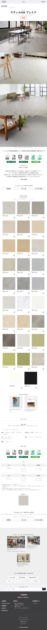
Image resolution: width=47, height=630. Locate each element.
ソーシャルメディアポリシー (23, 619)
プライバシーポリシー (23, 617)
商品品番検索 (22, 577)
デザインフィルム (22, 608)
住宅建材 (19, 605)
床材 (17, 606)
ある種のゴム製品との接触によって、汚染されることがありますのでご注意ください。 (16, 488)
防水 (19, 603)
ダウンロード (14, 217)
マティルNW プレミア (12, 7)
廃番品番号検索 (32, 577)
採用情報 (4, 605)
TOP (2, 7)
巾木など (36, 581)
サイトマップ (23, 623)
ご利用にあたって (23, 621)
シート (16, 581)
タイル (6, 7)
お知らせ (4, 608)
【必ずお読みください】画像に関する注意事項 (24, 185)
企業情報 (4, 601)
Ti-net (34, 603)
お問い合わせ (5, 610)
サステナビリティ (6, 603)
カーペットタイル (25, 581)
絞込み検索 (12, 577)
